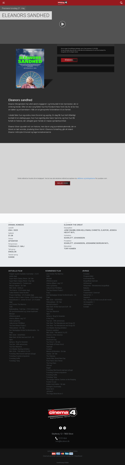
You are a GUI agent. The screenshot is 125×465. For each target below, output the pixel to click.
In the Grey (50, 318)
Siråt (10, 307)
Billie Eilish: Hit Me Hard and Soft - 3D (21, 337)
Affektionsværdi (14, 316)
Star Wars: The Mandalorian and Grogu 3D (60, 325)
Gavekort (86, 297)
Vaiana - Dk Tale (51, 354)
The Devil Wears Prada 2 (17, 325)
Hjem (11, 340)
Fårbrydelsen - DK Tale (17, 328)
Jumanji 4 (49, 391)
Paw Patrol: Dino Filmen (54, 361)
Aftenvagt (49, 309)
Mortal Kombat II (52, 304)
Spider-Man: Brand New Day (55, 358)
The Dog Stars (51, 363)
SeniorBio (86, 290)
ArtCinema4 (87, 283)
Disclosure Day (51, 340)
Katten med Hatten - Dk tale (55, 384)
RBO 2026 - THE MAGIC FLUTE (19, 351)
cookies (75, 451)
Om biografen (88, 302)
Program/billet (88, 276)
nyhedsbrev (51, 451)
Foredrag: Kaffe (14, 358)
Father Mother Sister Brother (19, 293)
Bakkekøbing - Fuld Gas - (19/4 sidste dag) (23, 309)
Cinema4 (59, 3)
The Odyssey (50, 356)
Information (87, 304)
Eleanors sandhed (52, 330)
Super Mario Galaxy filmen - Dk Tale (21, 279)
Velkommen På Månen (17, 323)
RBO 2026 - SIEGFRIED (17, 335)
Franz (48, 293)
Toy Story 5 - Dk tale (53, 342)
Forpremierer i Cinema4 (91, 293)
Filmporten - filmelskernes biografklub (96, 286)
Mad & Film (87, 295)
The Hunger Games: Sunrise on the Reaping (61, 379)
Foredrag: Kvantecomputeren (19, 356)
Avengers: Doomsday (53, 387)
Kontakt (86, 307)
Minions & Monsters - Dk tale (56, 351)
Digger (48, 368)
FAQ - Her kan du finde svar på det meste (97, 300)
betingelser (59, 451)
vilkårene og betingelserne (86, 178)
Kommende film (89, 279)
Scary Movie (50, 337)
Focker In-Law (51, 382)
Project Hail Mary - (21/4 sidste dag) (21, 295)
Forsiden (86, 274)
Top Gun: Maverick (15, 347)
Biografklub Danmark (90, 281)
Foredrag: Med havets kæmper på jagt (22, 354)
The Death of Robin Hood (55, 344)
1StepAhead (78, 456)
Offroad (49, 365)
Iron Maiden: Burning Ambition (19, 349)
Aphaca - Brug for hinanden (18, 342)
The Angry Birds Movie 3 (54, 394)
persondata (68, 451)
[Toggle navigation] (3, 3)
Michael (12, 314)
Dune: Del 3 (50, 389)
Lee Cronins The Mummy (17, 304)
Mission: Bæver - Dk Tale (17, 286)
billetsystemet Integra (63, 456)
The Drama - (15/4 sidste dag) (19, 290)
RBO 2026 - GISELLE (16, 288)
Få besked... (69, 60)
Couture (49, 349)
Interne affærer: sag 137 (17, 318)
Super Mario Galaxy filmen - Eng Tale (21, 281)
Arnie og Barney (14, 321)
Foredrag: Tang (14, 361)
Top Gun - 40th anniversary (18, 344)
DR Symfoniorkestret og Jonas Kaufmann (23, 311)
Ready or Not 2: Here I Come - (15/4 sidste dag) (25, 297)
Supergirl (49, 347)
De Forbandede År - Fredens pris (20, 283)
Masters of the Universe (54, 335)
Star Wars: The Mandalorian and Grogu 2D (60, 323)
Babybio (86, 288)
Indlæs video (62, 183)
